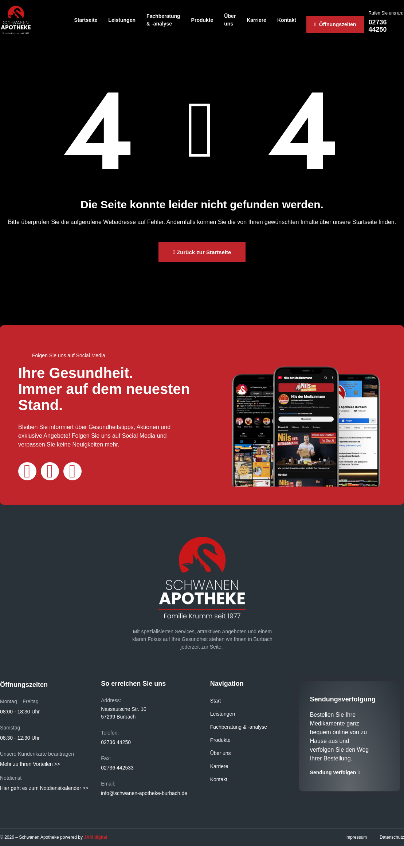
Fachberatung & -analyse (163, 20)
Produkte (202, 20)
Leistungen (122, 20)
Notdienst (10, 778)
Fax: (106, 758)
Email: (108, 784)
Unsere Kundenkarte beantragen (37, 754)
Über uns (230, 20)
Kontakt (286, 20)
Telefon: (110, 733)
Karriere (256, 20)
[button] (202, 252)
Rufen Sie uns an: (386, 13)
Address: (111, 700)
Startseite (86, 20)
